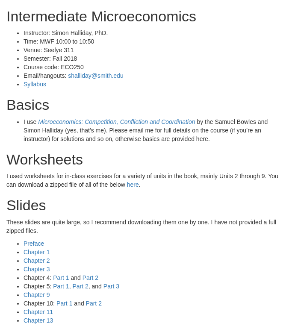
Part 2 (90, 277)
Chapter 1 (37, 252)
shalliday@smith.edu (95, 75)
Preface (34, 243)
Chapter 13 (38, 320)
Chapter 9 (37, 294)
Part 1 (61, 277)
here (133, 184)
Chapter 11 (38, 311)
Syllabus (35, 84)
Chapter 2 (37, 260)
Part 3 (111, 286)
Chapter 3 (37, 269)
